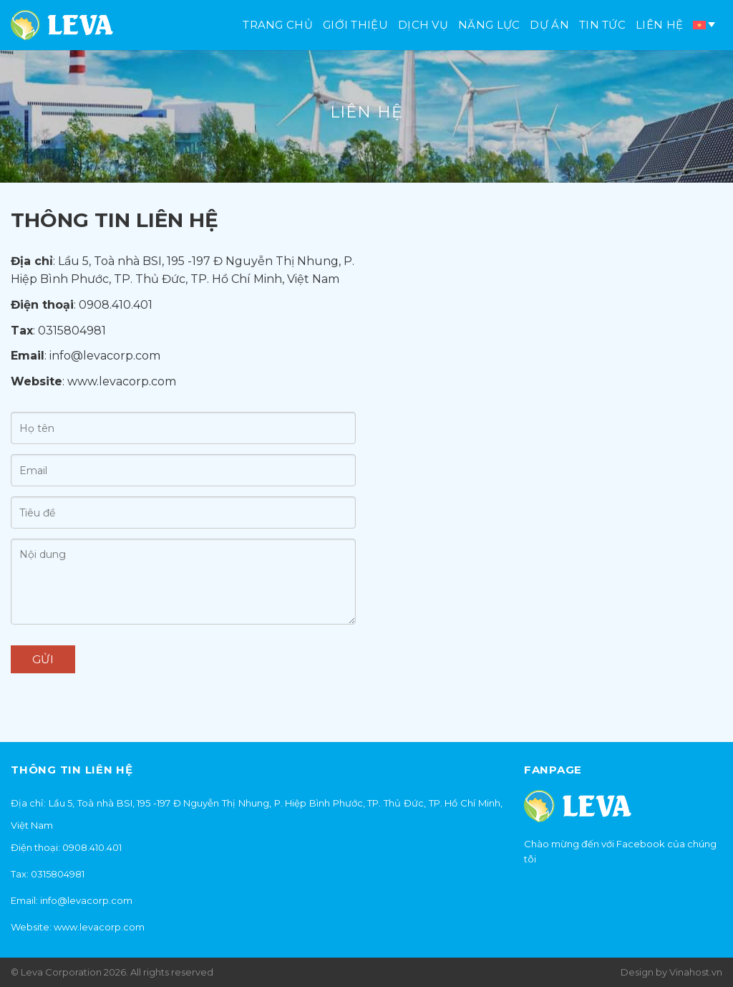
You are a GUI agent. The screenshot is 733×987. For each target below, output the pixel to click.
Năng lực (489, 25)
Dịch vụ (423, 25)
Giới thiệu (355, 25)
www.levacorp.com (121, 381)
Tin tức (602, 25)
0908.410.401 (115, 305)
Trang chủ (278, 25)
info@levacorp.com (104, 355)
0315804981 (72, 330)
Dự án (549, 25)
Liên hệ (659, 25)
